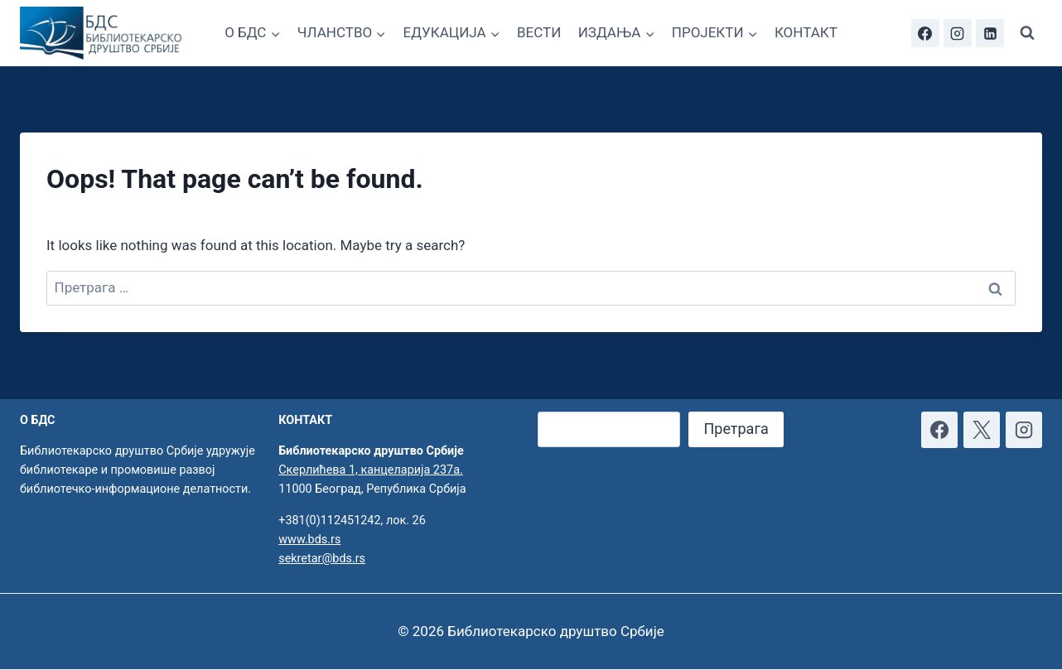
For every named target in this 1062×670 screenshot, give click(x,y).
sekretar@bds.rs (321, 559)
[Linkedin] (990, 33)
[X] (981, 430)
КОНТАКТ (806, 32)
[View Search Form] (1027, 33)
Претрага (735, 428)
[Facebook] (925, 33)
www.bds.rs (309, 540)
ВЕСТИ (539, 32)
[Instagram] (958, 33)
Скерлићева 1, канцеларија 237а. (370, 470)
